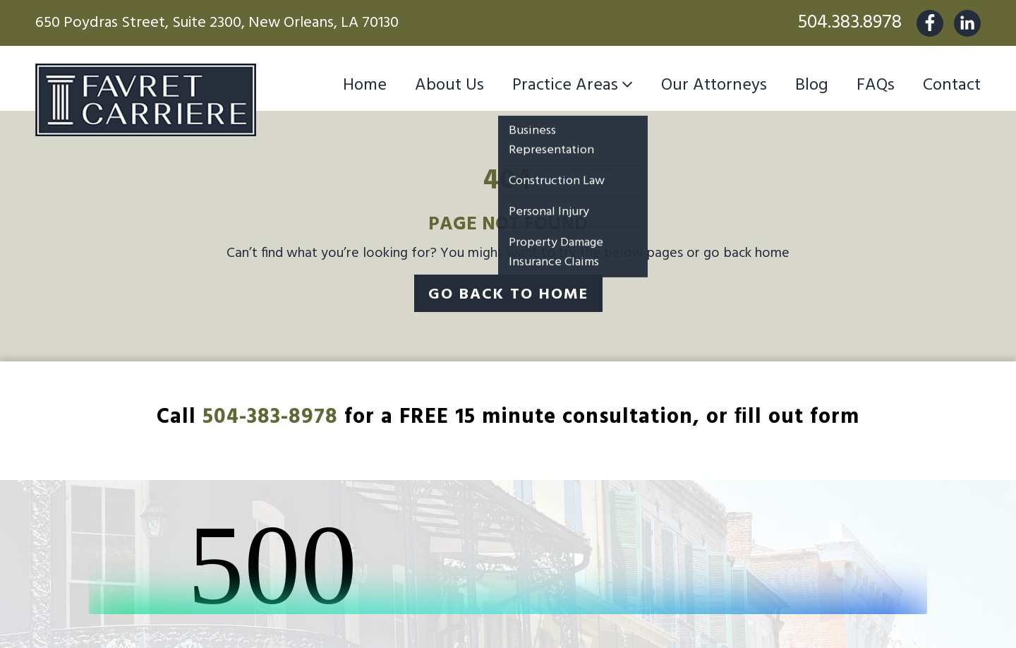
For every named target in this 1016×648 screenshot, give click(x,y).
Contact (952, 85)
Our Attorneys (714, 85)
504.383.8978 (849, 23)
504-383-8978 (270, 417)
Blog (811, 85)
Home (365, 85)
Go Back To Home (508, 294)
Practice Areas (565, 85)
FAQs (876, 85)
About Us (449, 85)
